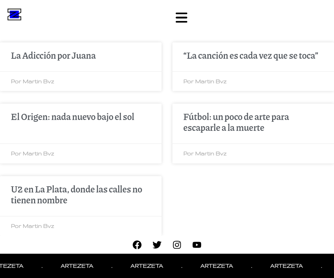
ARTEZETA (80, 266)
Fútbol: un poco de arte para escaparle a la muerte (236, 122)
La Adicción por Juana (53, 55)
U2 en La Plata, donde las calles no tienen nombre (76, 194)
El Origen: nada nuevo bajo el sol (72, 116)
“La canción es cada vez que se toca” (250, 55)
